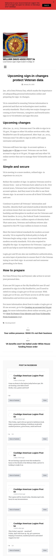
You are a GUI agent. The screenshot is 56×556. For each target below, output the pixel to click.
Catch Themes (35, 551)
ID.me (17, 129)
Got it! (46, 5)
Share (44, 379)
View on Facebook (14, 379)
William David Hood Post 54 (19, 37)
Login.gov (7, 129)
